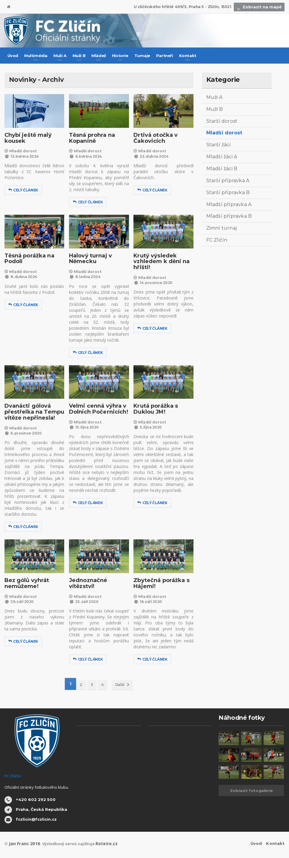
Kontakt (275, 843)
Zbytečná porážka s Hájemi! (160, 583)
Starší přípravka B (227, 192)
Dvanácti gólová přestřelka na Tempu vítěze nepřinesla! (32, 412)
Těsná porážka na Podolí (28, 258)
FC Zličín (216, 240)
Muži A (214, 97)
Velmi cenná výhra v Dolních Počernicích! (97, 409)
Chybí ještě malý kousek (26, 138)
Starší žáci (218, 145)
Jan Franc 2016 (22, 843)
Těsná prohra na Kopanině (91, 138)
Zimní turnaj (221, 228)
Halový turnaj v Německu (89, 258)
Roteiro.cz (102, 843)
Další (126, 684)
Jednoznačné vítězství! (87, 583)
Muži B (214, 109)
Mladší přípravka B (228, 216)
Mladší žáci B (221, 168)
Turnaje (142, 55)
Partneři (164, 55)
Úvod (12, 55)
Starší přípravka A (227, 180)
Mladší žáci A (221, 156)
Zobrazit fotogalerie (251, 790)
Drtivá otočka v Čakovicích (154, 138)
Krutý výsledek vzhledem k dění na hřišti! (160, 261)
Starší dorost (221, 121)
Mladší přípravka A (228, 204)
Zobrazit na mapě (260, 6)
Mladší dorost (19, 151)
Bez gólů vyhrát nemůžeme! (25, 583)
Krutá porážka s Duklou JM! (154, 409)
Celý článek (23, 190)
